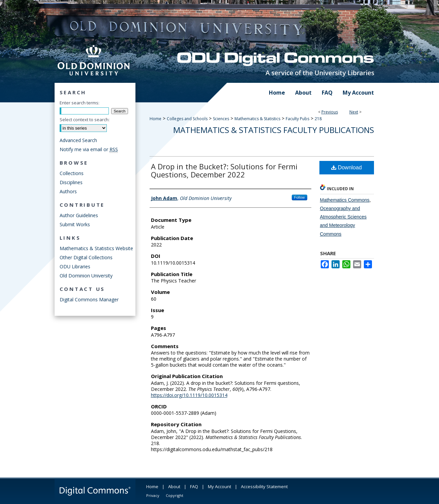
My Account (219, 486)
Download (346, 167)
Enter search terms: (79, 103)
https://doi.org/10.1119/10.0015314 (189, 395)
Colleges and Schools (187, 119)
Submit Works (75, 224)
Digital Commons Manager (89, 299)
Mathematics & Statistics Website (96, 248)
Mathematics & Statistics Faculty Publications (273, 129)
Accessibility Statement (264, 486)
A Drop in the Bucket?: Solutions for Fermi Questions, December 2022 (224, 170)
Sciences (221, 119)
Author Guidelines (79, 215)
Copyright (174, 495)
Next (353, 112)
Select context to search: (84, 119)
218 (318, 119)
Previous (329, 112)
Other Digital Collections (86, 257)
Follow (299, 197)
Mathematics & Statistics (257, 119)
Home (155, 119)
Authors (68, 191)
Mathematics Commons (345, 200)
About (174, 486)
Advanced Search (78, 140)
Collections (72, 173)
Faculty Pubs (297, 119)
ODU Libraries (75, 266)
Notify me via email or (89, 149)
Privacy (152, 495)
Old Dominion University (86, 275)
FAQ (194, 486)
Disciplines (71, 182)
